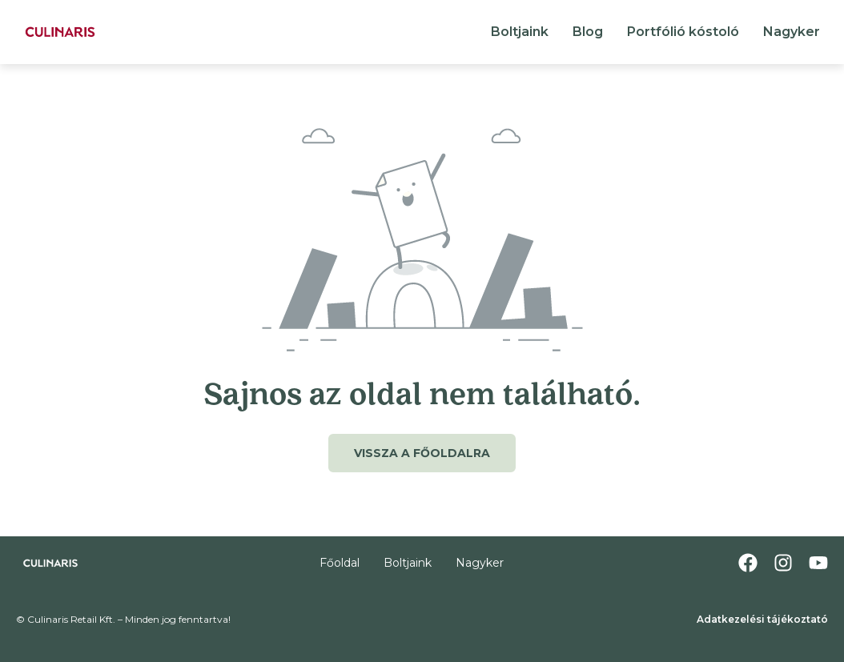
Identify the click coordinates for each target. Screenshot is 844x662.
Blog (588, 31)
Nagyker (791, 31)
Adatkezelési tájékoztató (762, 619)
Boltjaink (520, 31)
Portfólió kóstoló (683, 31)
